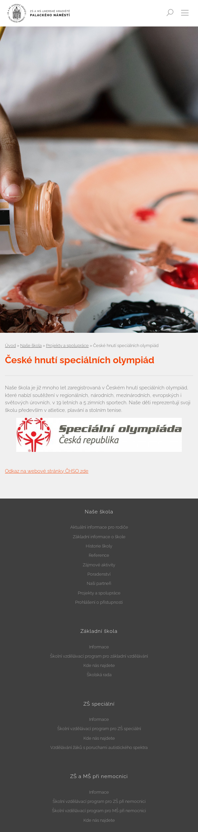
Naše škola (31, 345)
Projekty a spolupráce (67, 345)
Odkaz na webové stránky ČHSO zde (46, 471)
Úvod (10, 345)
